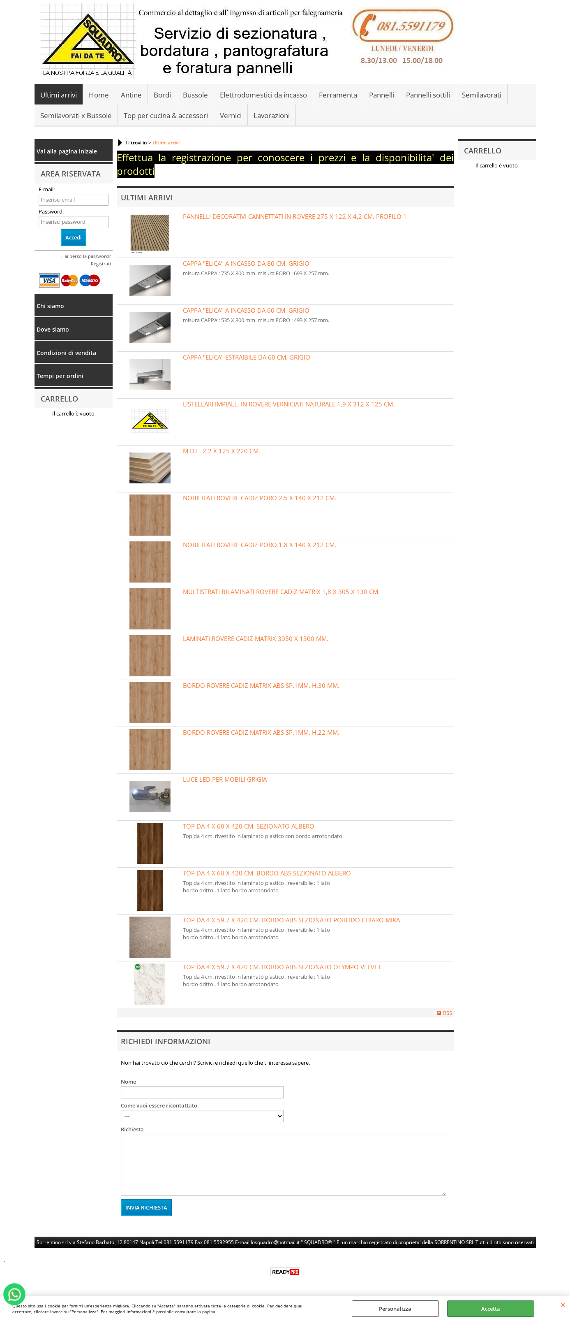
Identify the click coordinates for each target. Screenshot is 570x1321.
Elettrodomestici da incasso (263, 95)
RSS (447, 1013)
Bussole (195, 95)
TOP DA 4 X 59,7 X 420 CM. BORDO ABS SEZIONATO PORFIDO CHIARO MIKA (291, 920)
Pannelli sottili (428, 95)
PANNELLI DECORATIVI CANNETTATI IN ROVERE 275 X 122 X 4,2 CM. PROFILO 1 (295, 216)
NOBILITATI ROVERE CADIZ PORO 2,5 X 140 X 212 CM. (259, 498)
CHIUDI (563, 1304)
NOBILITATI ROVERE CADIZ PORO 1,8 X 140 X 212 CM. (259, 545)
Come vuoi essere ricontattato (159, 1105)
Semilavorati (481, 95)
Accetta (490, 1308)
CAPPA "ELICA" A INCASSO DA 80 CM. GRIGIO (246, 263)
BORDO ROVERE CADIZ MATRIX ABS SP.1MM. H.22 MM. (261, 732)
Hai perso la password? (86, 256)
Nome (128, 1081)
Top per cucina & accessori (166, 115)
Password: (51, 211)
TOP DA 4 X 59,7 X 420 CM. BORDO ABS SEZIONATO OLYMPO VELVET (282, 967)
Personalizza (395, 1308)
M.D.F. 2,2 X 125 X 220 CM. (221, 451)
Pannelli (381, 95)
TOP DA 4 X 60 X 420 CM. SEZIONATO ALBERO (248, 826)
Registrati (101, 263)
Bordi (162, 95)
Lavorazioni (272, 115)
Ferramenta (338, 95)
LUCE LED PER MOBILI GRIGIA (225, 779)
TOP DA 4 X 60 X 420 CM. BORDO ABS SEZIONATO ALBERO (267, 873)
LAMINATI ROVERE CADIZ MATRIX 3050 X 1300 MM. (255, 638)
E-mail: (47, 189)
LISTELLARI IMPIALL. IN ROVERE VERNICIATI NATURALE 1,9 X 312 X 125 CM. (289, 404)
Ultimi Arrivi (147, 197)
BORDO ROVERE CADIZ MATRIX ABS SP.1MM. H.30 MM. (261, 685)
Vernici (231, 115)
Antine (131, 95)
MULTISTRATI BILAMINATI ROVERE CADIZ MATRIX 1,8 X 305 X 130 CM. (281, 591)
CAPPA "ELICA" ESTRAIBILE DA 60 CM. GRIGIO (246, 357)
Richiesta (132, 1129)
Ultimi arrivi (58, 95)
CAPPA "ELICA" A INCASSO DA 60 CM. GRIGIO (246, 310)
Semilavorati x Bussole (76, 115)
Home (99, 95)
